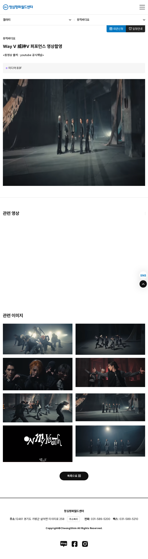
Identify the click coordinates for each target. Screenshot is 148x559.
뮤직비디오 (111, 19)
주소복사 (73, 519)
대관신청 (116, 29)
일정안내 (135, 29)
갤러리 (37, 19)
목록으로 (74, 476)
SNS (143, 275)
